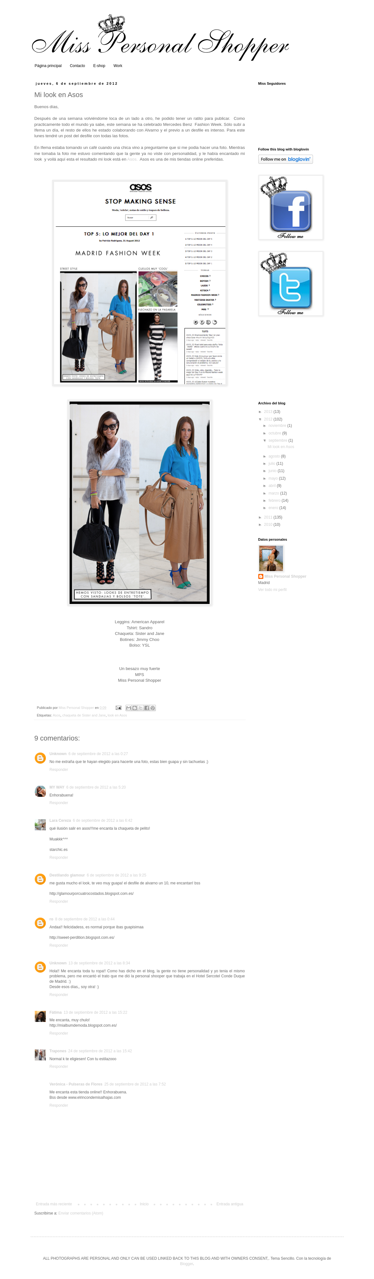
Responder (59, 769)
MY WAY (57, 787)
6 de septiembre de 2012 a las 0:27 (98, 754)
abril (272, 485)
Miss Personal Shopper (286, 576)
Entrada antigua (230, 1204)
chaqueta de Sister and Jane (84, 715)
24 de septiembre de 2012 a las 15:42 (100, 1051)
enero (273, 508)
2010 (268, 524)
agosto (274, 456)
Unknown (58, 754)
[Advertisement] (290, 358)
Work (117, 66)
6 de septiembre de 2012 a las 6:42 (102, 820)
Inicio (144, 1204)
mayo (273, 478)
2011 (268, 517)
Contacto (77, 66)
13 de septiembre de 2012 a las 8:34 (99, 963)
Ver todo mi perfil (272, 589)
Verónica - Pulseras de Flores (76, 1084)
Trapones (58, 1051)
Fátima (56, 1012)
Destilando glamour (67, 875)
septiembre (278, 440)
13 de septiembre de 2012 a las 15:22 (95, 1012)
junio (273, 471)
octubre (275, 433)
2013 (268, 411)
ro (51, 919)
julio (272, 463)
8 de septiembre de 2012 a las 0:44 (85, 919)
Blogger (186, 1264)
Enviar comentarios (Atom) (80, 1213)
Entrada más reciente (54, 1204)
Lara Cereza (60, 820)
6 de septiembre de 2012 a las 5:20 (96, 787)
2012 (268, 419)
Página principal (48, 66)
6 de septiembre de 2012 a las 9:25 (116, 875)
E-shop (99, 66)
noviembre (277, 425)
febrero (274, 500)
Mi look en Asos (280, 447)
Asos (56, 715)
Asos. (132, 159)
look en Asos (117, 715)
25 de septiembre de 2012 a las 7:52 (135, 1084)
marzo (274, 493)
